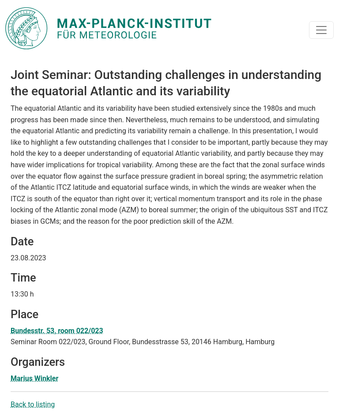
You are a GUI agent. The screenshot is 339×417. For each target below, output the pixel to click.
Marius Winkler (34, 378)
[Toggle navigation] (321, 30)
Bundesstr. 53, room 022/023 (57, 331)
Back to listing (33, 404)
